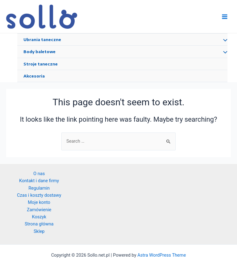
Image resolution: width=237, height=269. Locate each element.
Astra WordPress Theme (161, 255)
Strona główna (39, 224)
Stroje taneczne (40, 63)
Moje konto (39, 202)
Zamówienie (39, 209)
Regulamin (39, 188)
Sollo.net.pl (100, 16)
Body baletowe (39, 51)
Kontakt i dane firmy (39, 180)
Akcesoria (34, 76)
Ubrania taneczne (42, 39)
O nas (39, 173)
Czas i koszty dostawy (39, 195)
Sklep (39, 231)
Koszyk (39, 217)
